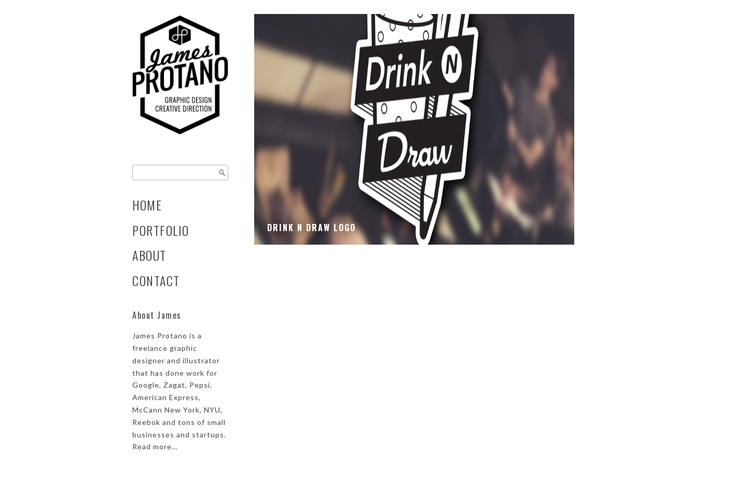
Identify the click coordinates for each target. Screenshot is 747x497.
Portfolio (160, 230)
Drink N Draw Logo (311, 227)
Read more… (154, 446)
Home (147, 205)
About (149, 255)
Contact (156, 281)
